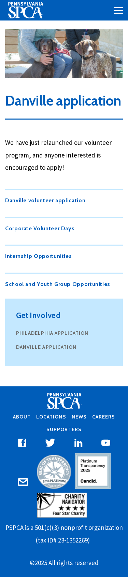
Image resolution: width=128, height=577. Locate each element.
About (22, 417)
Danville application (46, 347)
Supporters (63, 429)
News (79, 417)
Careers (103, 417)
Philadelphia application (52, 333)
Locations (51, 417)
